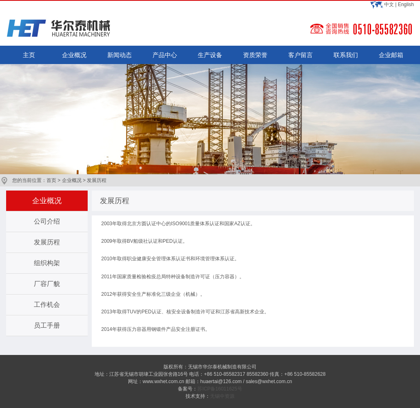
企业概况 (74, 54)
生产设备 (210, 54)
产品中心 (165, 54)
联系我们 (346, 54)
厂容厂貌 (47, 283)
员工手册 (47, 325)
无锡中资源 (222, 396)
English (406, 4)
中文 (389, 4)
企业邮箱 (391, 54)
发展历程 (47, 242)
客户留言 (300, 54)
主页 (29, 54)
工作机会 (47, 304)
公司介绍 (47, 221)
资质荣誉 (255, 54)
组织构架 (47, 262)
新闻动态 (119, 54)
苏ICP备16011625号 (219, 389)
